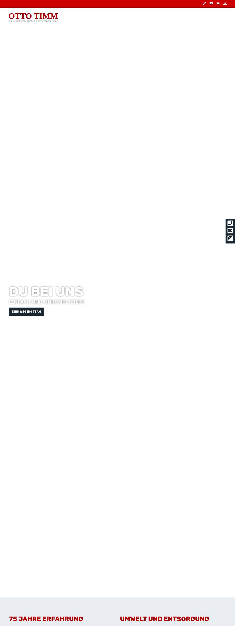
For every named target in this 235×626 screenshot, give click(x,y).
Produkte (183, 17)
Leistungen (152, 17)
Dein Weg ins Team (26, 311)
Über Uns (211, 17)
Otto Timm (33, 17)
